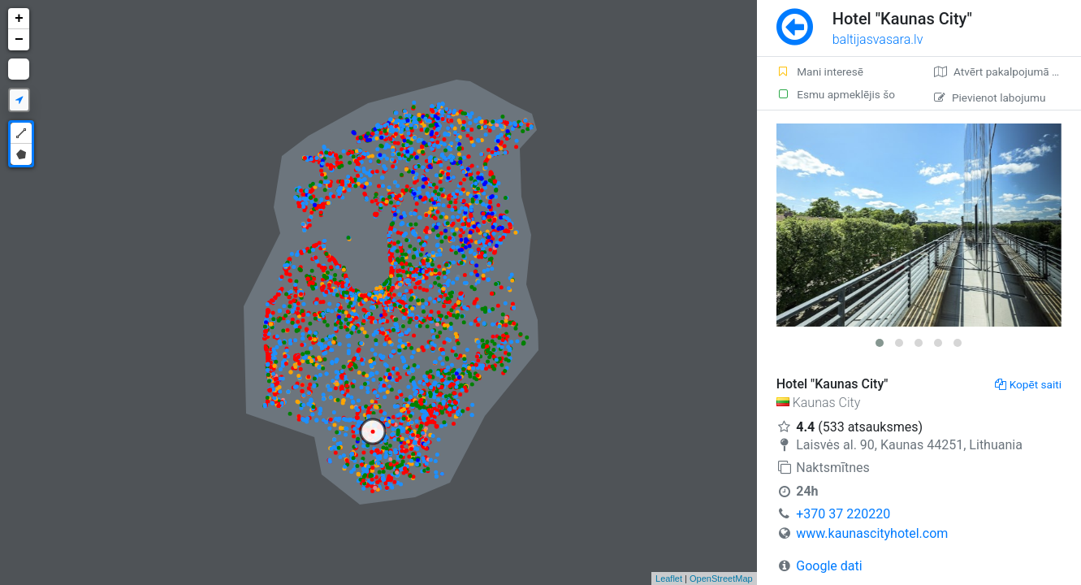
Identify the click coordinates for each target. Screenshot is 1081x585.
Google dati (829, 566)
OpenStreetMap (721, 578)
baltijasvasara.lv (877, 39)
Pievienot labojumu (989, 97)
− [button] (19, 40)
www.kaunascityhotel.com (872, 533)
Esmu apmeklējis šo (835, 94)
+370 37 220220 (843, 514)
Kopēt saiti (1028, 384)
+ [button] (19, 18)
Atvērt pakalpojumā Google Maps (1007, 71)
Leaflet (668, 578)
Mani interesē (819, 71)
